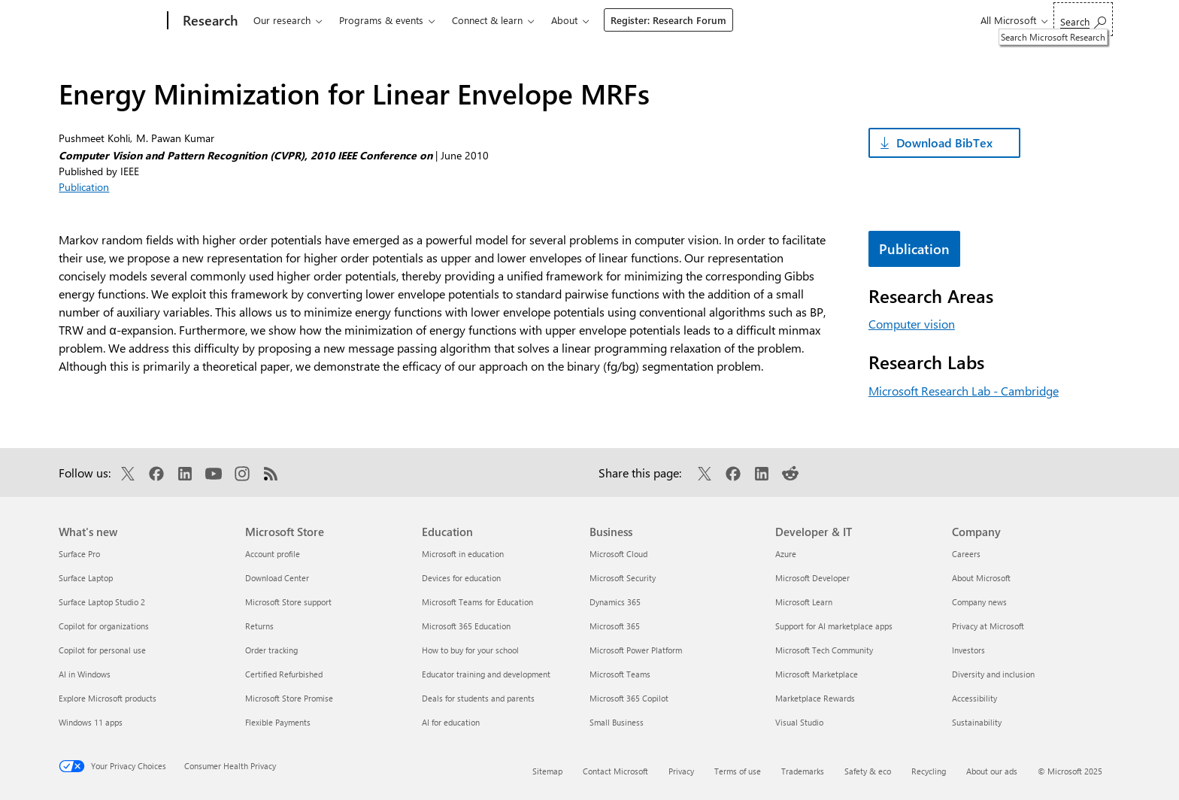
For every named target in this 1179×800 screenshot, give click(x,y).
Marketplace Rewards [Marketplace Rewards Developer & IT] (815, 698)
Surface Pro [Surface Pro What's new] (79, 553)
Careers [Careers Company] (966, 553)
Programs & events (381, 20)
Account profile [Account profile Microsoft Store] (272, 553)
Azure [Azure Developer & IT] (785, 553)
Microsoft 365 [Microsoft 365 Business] (615, 626)
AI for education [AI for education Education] (451, 722)
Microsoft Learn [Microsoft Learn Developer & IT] (803, 602)
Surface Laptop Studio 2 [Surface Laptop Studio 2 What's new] (102, 602)
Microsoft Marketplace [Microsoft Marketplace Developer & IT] (816, 674)
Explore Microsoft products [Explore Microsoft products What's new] (107, 698)
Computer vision (911, 324)
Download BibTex (944, 142)
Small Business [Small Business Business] (617, 722)
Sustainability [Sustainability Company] (977, 722)
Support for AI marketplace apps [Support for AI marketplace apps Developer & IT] (834, 626)
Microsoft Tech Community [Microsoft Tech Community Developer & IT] (824, 650)
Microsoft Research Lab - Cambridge (963, 390)
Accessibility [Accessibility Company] (974, 698)
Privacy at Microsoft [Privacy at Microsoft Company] (988, 626)
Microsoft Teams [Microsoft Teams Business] (620, 674)
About (564, 20)
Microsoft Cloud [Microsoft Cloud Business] (618, 553)
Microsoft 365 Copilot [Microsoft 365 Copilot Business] (629, 698)
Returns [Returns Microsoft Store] (259, 626)
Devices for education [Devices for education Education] (461, 577)
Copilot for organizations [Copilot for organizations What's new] (104, 626)
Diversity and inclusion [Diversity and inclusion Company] (993, 674)
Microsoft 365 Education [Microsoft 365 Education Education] (466, 626)
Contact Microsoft (615, 771)
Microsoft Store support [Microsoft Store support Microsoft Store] (288, 602)
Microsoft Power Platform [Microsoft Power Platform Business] (636, 650)
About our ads (991, 771)
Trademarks (802, 771)
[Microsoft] (110, 21)
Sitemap (547, 771)
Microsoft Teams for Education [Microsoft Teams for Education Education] (477, 602)
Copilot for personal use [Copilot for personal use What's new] (102, 650)
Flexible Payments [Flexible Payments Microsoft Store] (278, 722)
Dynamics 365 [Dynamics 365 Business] (615, 602)
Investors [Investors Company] (968, 650)
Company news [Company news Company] (979, 602)
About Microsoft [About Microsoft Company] (981, 577)
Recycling (928, 771)
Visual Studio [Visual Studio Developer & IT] (799, 722)
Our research (282, 20)
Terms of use (737, 771)
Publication (84, 187)
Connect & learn (487, 20)
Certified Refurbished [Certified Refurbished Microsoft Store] (284, 674)
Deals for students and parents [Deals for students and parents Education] (478, 698)
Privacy (681, 771)
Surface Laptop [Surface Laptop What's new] (86, 577)
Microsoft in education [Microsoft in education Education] (463, 553)
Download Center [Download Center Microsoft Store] (277, 577)
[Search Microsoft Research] (1083, 19)
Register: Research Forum (668, 20)
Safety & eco (867, 771)
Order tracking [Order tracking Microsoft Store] (271, 650)
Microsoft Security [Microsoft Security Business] (623, 577)
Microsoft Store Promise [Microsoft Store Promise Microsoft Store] (289, 698)
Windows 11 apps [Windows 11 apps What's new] (91, 722)
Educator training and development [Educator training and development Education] (486, 674)
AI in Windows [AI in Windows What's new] (85, 674)
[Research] (208, 21)
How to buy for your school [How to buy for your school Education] (470, 650)
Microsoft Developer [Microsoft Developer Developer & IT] (812, 577)
